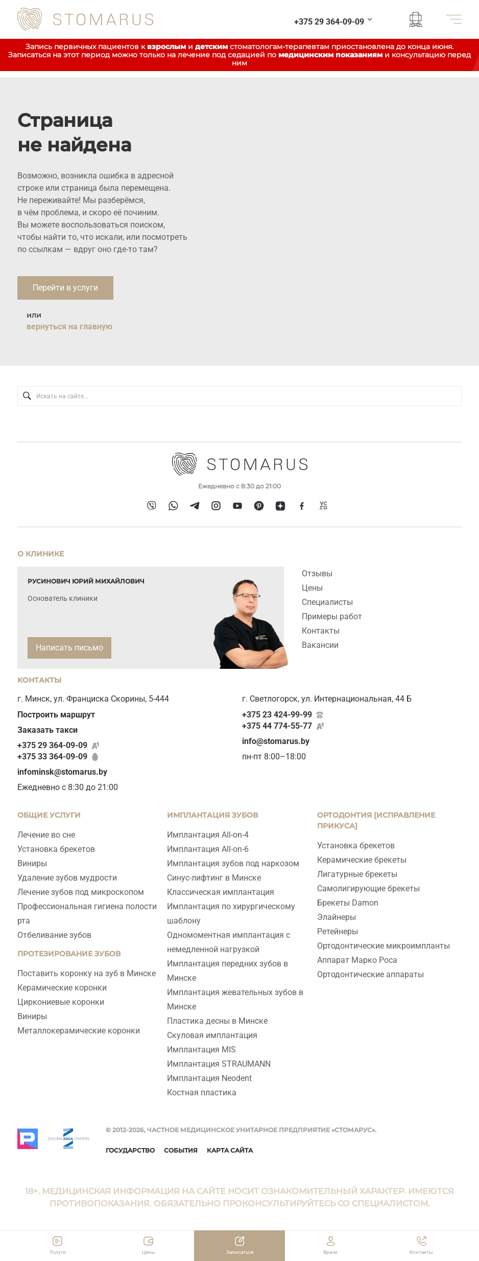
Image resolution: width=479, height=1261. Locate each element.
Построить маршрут (56, 714)
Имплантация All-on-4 (208, 835)
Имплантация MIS (201, 1049)
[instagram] (216, 505)
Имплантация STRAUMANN (219, 1064)
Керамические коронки (62, 988)
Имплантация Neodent (209, 1078)
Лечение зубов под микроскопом (80, 892)
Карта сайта (230, 1150)
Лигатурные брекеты (357, 874)
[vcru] (323, 505)
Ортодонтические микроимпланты (383, 946)
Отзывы (317, 573)
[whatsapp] (173, 505)
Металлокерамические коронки (78, 1030)
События (181, 1150)
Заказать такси (47, 730)
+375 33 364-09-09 (52, 756)
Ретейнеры (337, 931)
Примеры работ (332, 616)
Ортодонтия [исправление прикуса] (376, 820)
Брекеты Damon (347, 903)
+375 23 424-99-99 (277, 714)
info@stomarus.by (275, 741)
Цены (312, 588)
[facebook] (301, 505)
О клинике (40, 553)
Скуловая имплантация (212, 1035)
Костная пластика (201, 1092)
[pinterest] (259, 505)
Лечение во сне (46, 835)
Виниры (32, 863)
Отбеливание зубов (54, 935)
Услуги (58, 1252)
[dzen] (280, 505)
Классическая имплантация (220, 892)
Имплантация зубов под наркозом (233, 863)
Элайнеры (336, 917)
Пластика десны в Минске (217, 1021)
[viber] (151, 505)
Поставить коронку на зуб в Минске (86, 973)
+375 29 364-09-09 (52, 745)
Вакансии (320, 645)
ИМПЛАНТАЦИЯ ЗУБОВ (212, 815)
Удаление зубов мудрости (67, 878)
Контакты (321, 631)
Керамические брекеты (361, 860)
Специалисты (327, 602)
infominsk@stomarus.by (62, 772)
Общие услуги (49, 815)
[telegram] (194, 505)
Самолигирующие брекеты (368, 888)
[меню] (454, 19)
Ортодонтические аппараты (370, 974)
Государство (130, 1150)
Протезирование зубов (69, 953)
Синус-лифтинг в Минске (214, 878)
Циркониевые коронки (60, 1002)
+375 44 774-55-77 (277, 726)
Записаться (239, 1252)
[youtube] (237, 505)
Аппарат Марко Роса (357, 960)
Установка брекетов (56, 849)
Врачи (330, 1252)
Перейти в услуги (65, 287)
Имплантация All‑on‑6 (208, 849)
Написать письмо (69, 647)
